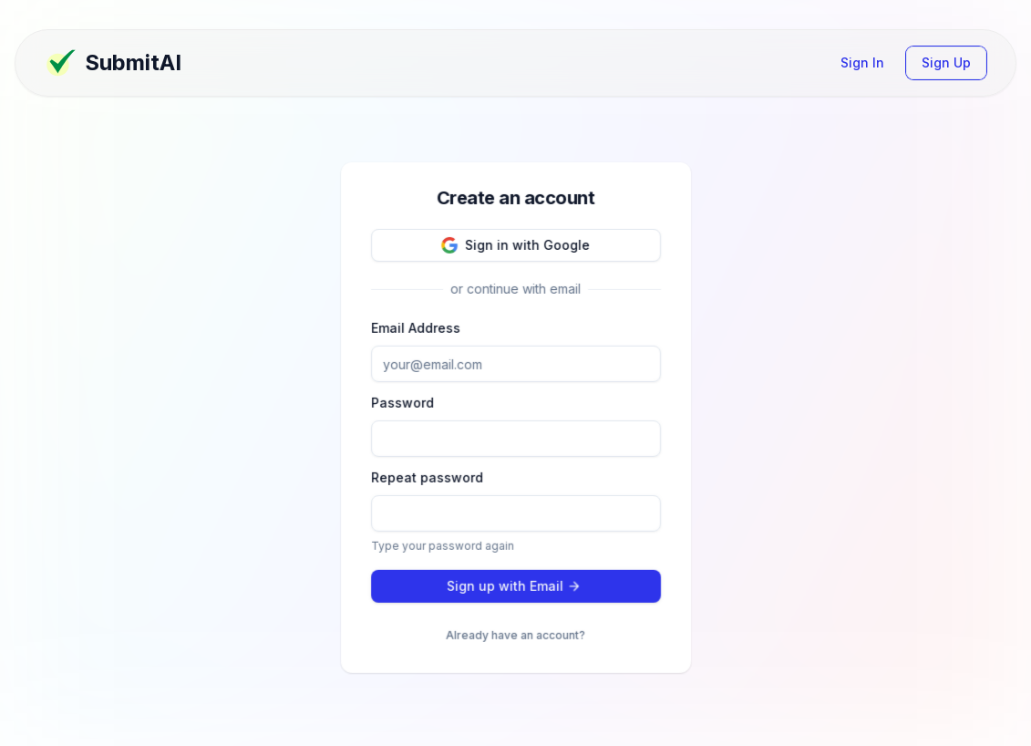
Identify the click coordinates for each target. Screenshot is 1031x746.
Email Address (415, 327)
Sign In (862, 62)
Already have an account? (515, 633)
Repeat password (427, 475)
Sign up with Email (514, 584)
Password (402, 401)
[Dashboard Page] (201, 63)
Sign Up (946, 62)
